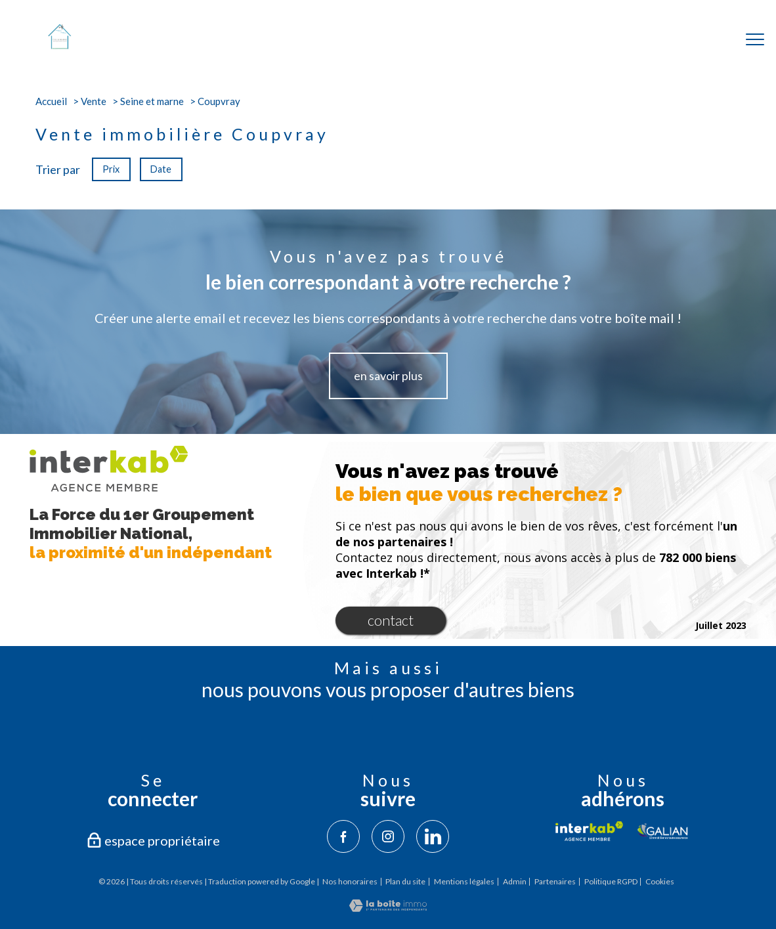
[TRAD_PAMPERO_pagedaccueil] (59, 45)
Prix (110, 169)
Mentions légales (464, 881)
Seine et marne (152, 101)
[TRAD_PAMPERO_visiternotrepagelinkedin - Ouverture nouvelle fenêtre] (432, 836)
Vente (93, 101)
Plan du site (405, 881)
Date (161, 169)
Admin (515, 881)
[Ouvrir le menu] (755, 39)
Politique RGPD (610, 881)
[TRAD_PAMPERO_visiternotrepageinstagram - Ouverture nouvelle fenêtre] (388, 836)
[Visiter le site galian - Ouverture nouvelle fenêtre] (663, 831)
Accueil (51, 101)
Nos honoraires (349, 881)
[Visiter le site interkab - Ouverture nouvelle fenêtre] (589, 831)
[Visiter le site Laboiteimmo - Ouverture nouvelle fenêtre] (388, 907)
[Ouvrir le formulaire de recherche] (712, 40)
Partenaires (555, 881)
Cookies (659, 881)
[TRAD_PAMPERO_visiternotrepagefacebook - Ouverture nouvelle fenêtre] (343, 836)
